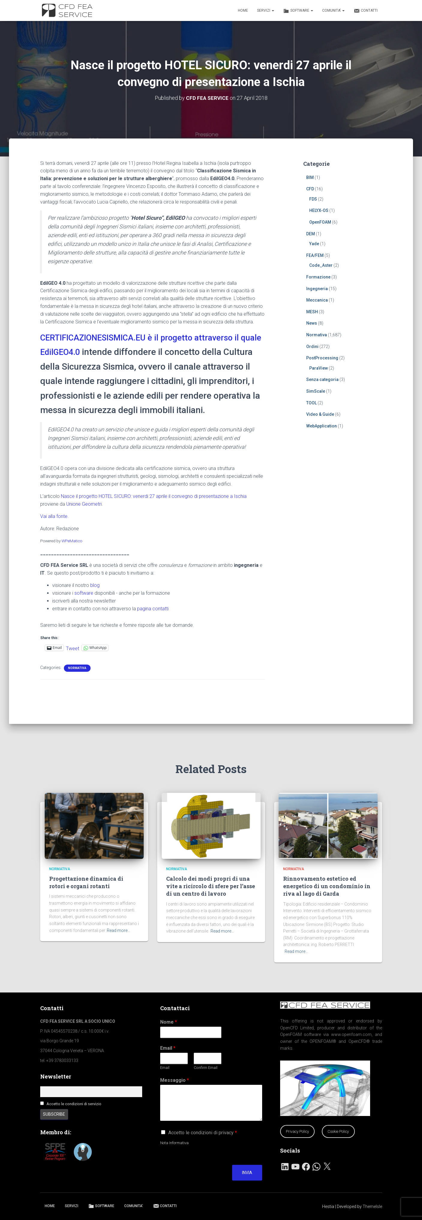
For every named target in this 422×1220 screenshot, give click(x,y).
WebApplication (321, 425)
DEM (310, 233)
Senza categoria (322, 379)
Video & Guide (320, 414)
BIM (310, 177)
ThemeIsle (372, 1206)
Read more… (118, 930)
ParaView (318, 367)
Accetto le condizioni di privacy (202, 1132)
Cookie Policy (338, 1131)
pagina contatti (153, 623)
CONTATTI (366, 11)
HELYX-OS (318, 210)
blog (95, 600)
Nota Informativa (174, 1143)
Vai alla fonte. (54, 531)
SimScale (315, 391)
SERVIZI (265, 10)
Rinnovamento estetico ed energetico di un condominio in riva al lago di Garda (326, 886)
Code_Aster (321, 265)
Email (167, 1048)
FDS (313, 198)
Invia (247, 1172)
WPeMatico (71, 555)
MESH (312, 311)
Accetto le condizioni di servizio (73, 1104)
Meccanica (317, 300)
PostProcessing (322, 358)
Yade (314, 243)
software (83, 607)
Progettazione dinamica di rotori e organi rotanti (86, 882)
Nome (168, 1022)
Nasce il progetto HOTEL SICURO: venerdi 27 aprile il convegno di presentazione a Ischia (154, 510)
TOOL (311, 402)
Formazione (318, 277)
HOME (243, 10)
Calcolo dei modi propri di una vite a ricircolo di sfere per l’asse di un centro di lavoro (210, 886)
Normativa (77, 682)
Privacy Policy (297, 1131)
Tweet (72, 662)
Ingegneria (317, 288)
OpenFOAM (320, 222)
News (311, 323)
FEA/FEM (315, 255)
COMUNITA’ (333, 10)
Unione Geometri (84, 518)
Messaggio (174, 1080)
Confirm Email (205, 1067)
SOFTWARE (298, 11)
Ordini (312, 346)
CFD (310, 188)
